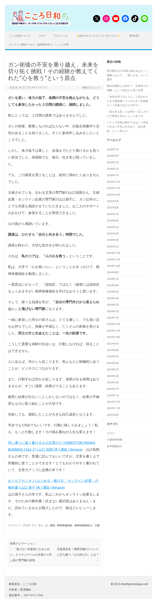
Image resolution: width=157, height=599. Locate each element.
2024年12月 (113, 252)
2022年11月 (113, 408)
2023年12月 (113, 324)
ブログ (42, 35)
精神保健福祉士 (84, 525)
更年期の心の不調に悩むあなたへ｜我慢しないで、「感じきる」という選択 (127, 75)
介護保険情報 (114, 439)
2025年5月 (113, 227)
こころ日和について (19, 35)
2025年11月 (113, 188)
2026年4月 (113, 155)
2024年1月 (113, 317)
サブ (22, 87)
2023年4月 (113, 376)
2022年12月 (113, 401)
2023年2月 (113, 388)
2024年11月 (113, 259)
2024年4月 (113, 298)
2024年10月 (113, 265)
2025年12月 (113, 181)
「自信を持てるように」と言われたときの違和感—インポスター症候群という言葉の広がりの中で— (127, 101)
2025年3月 (113, 239)
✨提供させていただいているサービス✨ (98, 35)
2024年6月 (113, 285)
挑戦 (52, 525)
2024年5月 (113, 291)
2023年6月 (113, 363)
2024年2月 (113, 311)
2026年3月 (113, 162)
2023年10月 (113, 337)
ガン (40, 525)
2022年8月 (113, 414)
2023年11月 (113, 330)
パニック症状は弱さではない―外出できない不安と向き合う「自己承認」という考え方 (127, 126)
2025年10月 (113, 194)
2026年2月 (113, 168)
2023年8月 (113, 350)
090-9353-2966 (33, 595)
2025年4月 (113, 233)
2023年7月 (113, 356)
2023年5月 (113, 369)
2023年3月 (113, 382)
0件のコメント (91, 87)
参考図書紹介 (114, 446)
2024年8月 (113, 272)
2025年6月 (113, 220)
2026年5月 (113, 149)
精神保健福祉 (65, 525)
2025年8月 (113, 207)
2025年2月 (113, 246)
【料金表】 (134, 35)
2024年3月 (113, 304)
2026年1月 (113, 175)
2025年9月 (113, 201)
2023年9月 (113, 343)
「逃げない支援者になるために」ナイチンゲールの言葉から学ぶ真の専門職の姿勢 (31, 554)
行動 (97, 525)
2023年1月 (113, 395)
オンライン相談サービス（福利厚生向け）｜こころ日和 (39, 44)
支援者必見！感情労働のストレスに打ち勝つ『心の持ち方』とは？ (78, 554)
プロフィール (61, 35)
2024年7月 (113, 278)
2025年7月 (113, 214)
